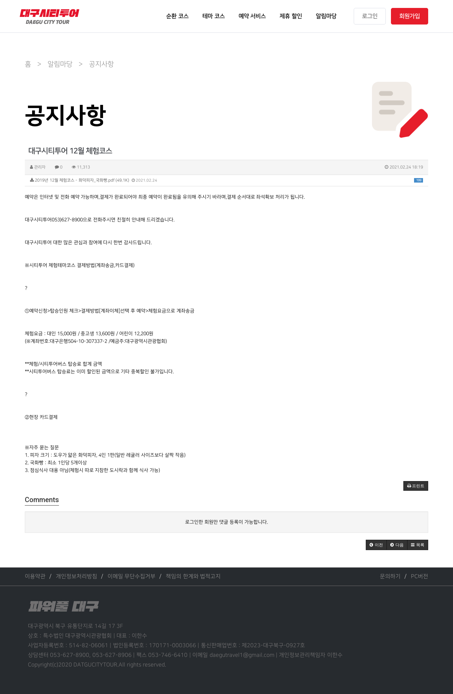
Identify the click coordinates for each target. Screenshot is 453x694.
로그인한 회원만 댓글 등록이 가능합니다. (226, 522)
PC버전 (419, 576)
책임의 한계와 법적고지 (193, 576)
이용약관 (35, 576)
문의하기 (390, 576)
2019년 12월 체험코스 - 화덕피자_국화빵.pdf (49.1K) (226, 180)
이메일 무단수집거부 (131, 576)
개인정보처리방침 (76, 576)
